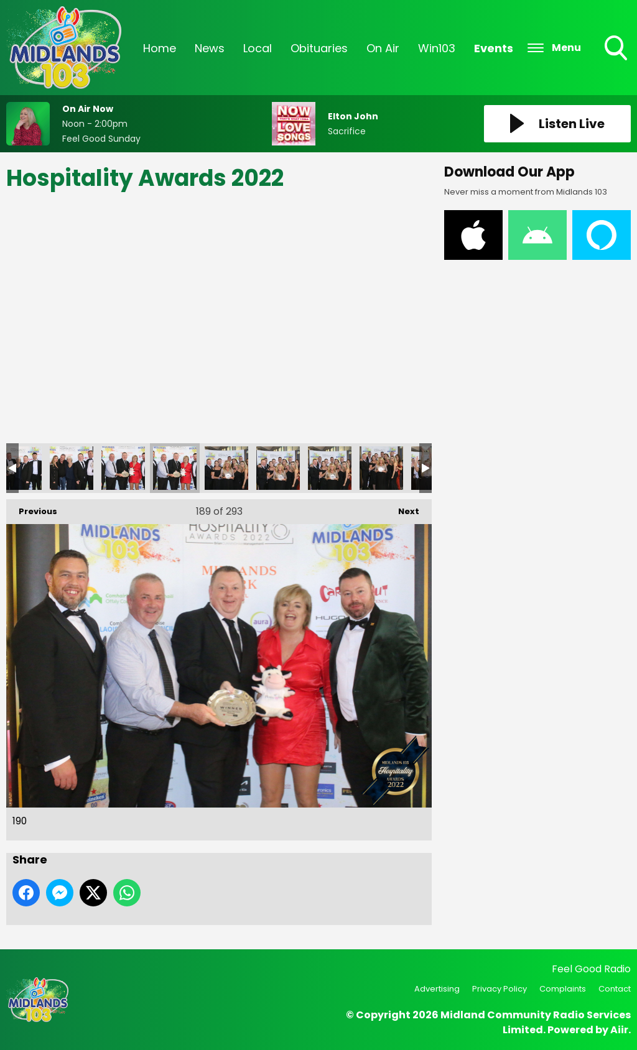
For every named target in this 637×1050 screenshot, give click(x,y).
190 (175, 468)
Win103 (436, 48)
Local (257, 48)
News (210, 48)
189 (123, 468)
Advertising (437, 989)
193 (329, 468)
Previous (31, 508)
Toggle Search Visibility (617, 49)
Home (159, 48)
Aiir (619, 1030)
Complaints (562, 989)
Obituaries (319, 48)
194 (381, 468)
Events (493, 48)
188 (71, 468)
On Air (382, 48)
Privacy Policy (499, 989)
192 (278, 468)
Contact (614, 989)
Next (402, 508)
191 (226, 468)
